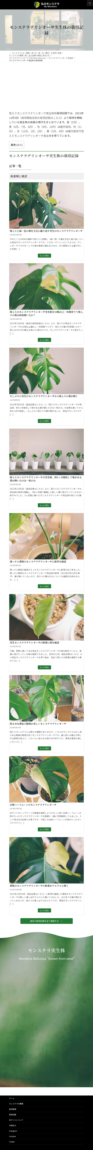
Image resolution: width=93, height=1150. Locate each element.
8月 (30, 126)
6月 (16, 126)
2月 (26, 131)
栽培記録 (12, 1114)
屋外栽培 (65, 126)
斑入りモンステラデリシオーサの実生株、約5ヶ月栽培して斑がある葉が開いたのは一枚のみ (46, 479)
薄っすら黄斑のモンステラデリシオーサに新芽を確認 (38, 561)
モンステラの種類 (16, 1103)
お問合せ (12, 1125)
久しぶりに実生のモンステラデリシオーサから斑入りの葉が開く (44, 396)
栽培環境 (12, 1109)
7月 (23, 126)
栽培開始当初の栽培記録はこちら (41, 118)
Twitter (12, 1141)
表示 (19, 144)
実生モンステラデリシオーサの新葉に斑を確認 (34, 642)
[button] (46, 921)
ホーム (11, 1098)
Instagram (13, 1131)
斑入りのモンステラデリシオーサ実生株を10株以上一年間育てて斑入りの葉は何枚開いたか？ (46, 313)
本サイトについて (16, 1120)
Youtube (12, 1136)
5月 (74, 122)
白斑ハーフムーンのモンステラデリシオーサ (33, 804)
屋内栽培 (73, 131)
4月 (61, 131)
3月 (54, 131)
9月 (45, 126)
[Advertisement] (46, 84)
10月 (52, 126)
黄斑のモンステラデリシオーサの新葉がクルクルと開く (39, 885)
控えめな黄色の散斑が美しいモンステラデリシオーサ (38, 723)
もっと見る (44, 255)
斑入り (13, 113)
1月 (33, 131)
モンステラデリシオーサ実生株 (35, 113)
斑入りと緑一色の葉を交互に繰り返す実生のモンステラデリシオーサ (46, 231)
